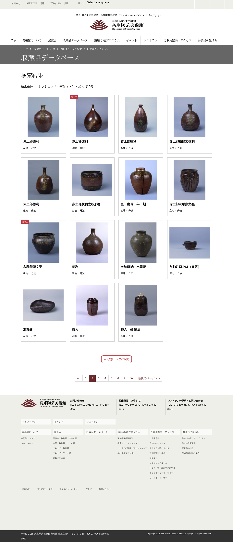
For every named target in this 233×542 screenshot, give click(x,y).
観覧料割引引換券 (157, 453)
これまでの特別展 (61, 448)
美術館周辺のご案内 (191, 453)
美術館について (32, 40)
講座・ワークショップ (127, 443)
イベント (131, 40)
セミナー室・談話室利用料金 (162, 468)
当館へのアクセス (157, 443)
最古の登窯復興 (189, 443)
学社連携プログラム (126, 453)
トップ (24, 49)
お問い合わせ (202, 4)
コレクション (27, 443)
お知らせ (16, 3)
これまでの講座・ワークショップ (132, 448)
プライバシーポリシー (61, 3)
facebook (217, 4)
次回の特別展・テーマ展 (64, 443)
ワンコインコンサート (159, 478)
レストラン (150, 40)
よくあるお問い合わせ (159, 448)
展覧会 (52, 40)
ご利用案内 (154, 438)
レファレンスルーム (158, 463)
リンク (81, 3)
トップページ (29, 421)
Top (13, 40)
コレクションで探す (71, 49)
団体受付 (153, 458)
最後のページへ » (149, 378)
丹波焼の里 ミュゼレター (193, 438)
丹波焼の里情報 (207, 40)
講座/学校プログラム (107, 40)
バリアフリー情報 (35, 3)
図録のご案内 (59, 458)
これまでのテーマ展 (62, 453)
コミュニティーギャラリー (161, 473)
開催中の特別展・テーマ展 (65, 438)
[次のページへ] (132, 378)
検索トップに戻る (118, 359)
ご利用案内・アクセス (177, 40)
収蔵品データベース (75, 40)
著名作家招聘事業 (125, 438)
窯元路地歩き (188, 448)
